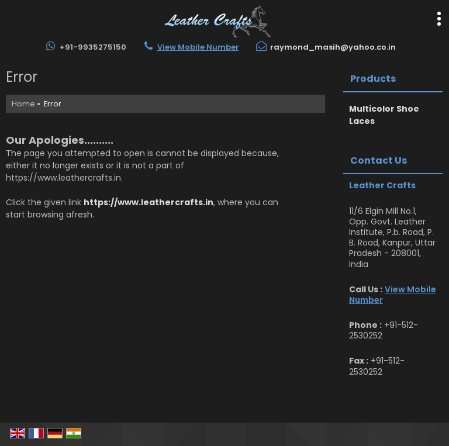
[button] (198, 47)
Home (23, 104)
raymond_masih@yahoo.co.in (333, 47)
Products (373, 78)
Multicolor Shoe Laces (384, 115)
